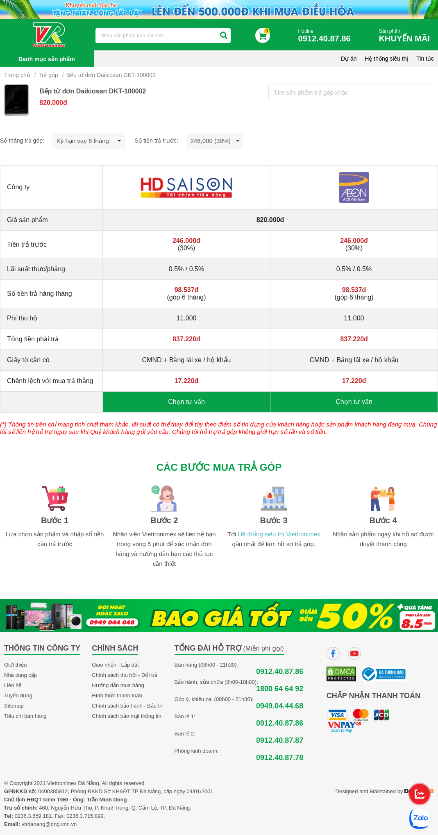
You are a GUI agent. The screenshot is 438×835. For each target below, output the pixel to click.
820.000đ (53, 102)
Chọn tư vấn (186, 401)
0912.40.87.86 (279, 671)
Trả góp (48, 75)
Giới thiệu (15, 665)
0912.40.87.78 (279, 757)
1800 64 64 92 (279, 688)
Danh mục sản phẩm (46, 59)
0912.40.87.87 (279, 740)
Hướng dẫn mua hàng (118, 685)
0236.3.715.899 (84, 816)
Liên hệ (12, 685)
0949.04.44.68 (279, 706)
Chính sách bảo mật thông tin (126, 716)
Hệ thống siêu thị (386, 58)
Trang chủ (17, 75)
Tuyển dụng (18, 695)
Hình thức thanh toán (117, 695)
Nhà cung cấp (20, 675)
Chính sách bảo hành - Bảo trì (127, 706)
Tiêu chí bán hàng (25, 716)
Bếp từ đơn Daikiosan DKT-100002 (111, 75)
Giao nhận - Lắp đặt (115, 665)
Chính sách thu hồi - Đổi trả (124, 675)
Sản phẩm (406, 35)
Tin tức (425, 58)
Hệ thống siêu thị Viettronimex (279, 534)
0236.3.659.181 (33, 816)
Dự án (349, 58)
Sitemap (14, 706)
